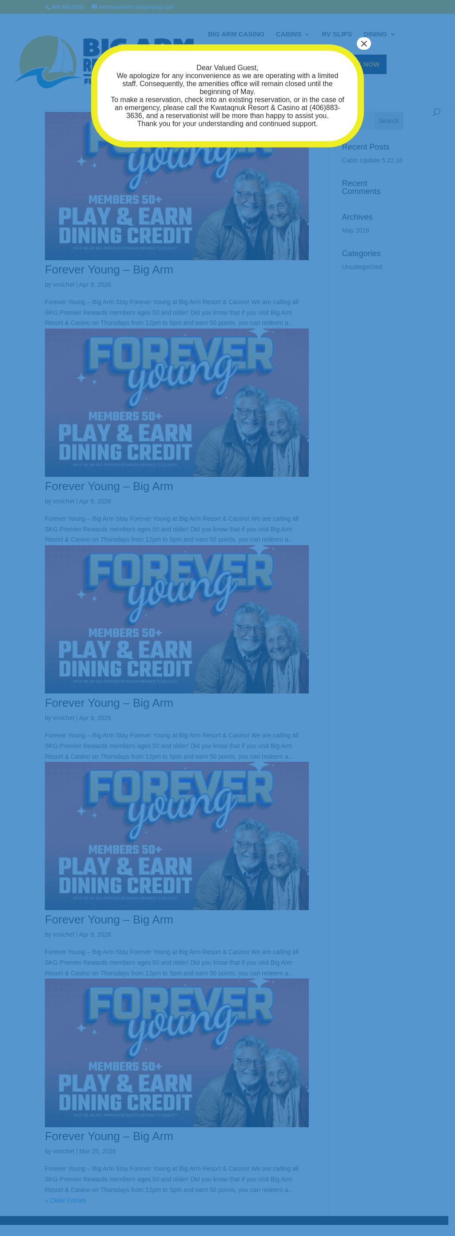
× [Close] (364, 43)
